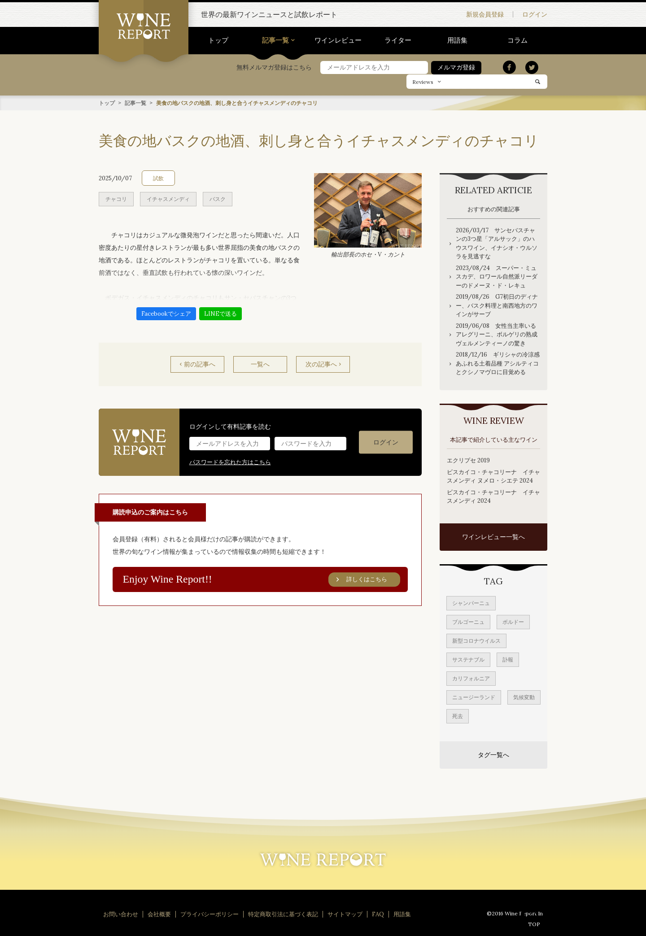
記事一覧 (275, 40)
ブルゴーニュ (468, 621)
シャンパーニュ (471, 602)
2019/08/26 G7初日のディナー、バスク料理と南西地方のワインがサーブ (497, 305)
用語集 (457, 40)
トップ (218, 40)
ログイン (534, 14)
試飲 (158, 177)
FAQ (378, 914)
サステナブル (468, 659)
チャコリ (116, 198)
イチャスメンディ (168, 198)
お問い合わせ (120, 914)
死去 (457, 715)
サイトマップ (344, 914)
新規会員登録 (485, 14)
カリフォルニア (471, 678)
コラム (517, 40)
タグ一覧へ (493, 754)
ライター (397, 40)
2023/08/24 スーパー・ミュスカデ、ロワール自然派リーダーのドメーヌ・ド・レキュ (496, 276)
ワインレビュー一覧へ (493, 536)
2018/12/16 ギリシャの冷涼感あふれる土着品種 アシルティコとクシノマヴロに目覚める (498, 362)
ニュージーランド (473, 696)
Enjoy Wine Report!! (261, 579)
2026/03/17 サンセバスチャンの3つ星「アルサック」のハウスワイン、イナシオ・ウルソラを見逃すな (496, 243)
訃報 (507, 659)
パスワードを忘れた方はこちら (230, 462)
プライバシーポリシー (209, 914)
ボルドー (513, 621)
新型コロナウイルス (476, 640)
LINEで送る (220, 313)
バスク (218, 198)
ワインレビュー (338, 40)
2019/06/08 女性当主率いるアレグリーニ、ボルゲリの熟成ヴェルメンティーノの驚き (496, 334)
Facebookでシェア (166, 313)
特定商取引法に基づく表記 (283, 914)
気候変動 (524, 696)
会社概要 (159, 914)
